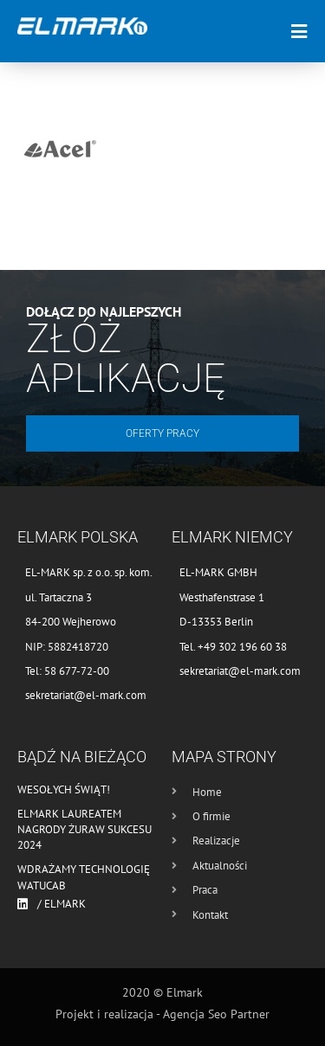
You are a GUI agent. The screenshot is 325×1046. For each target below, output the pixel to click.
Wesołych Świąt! (63, 789)
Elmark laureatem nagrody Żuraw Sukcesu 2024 (84, 829)
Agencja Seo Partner (216, 1014)
